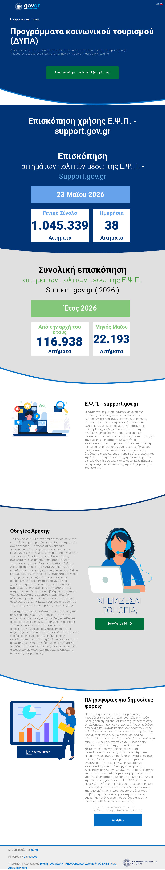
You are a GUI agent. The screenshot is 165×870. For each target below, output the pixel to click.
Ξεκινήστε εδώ (119, 624)
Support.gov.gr (82, 176)
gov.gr (35, 849)
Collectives (30, 856)
